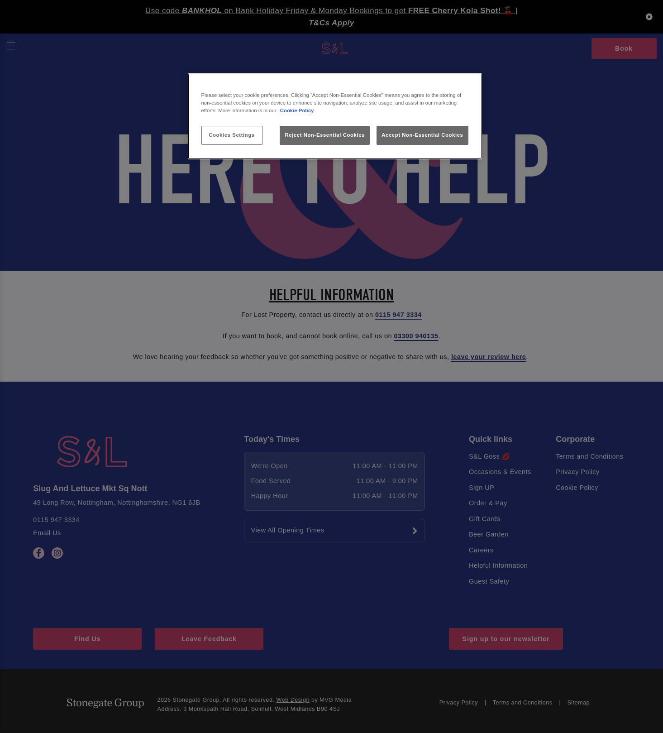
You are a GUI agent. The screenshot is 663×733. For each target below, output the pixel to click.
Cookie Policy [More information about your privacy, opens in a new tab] (297, 110)
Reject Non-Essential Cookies (325, 135)
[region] (335, 116)
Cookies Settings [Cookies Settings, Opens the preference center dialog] (231, 135)
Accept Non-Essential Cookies (422, 135)
